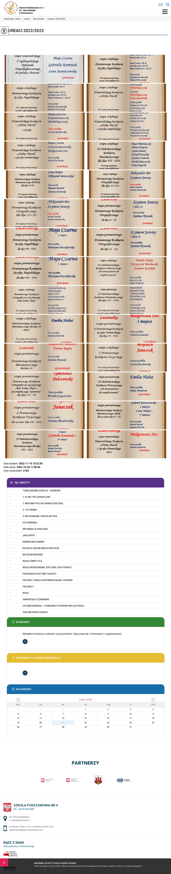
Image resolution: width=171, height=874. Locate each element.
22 (85, 722)
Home (17, 19)
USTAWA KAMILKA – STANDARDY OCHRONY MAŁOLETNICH (53, 606)
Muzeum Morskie (33, 554)
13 (40, 718)
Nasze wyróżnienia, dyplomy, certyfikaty (47, 567)
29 (85, 727)
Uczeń (25, 19)
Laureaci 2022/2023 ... (55, 19)
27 (40, 727)
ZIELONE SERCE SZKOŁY (35, 612)
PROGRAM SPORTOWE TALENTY (39, 574)
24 (130, 722)
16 (108, 718)
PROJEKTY (28, 586)
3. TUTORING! (30, 510)
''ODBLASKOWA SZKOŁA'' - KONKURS (42, 490)
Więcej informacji (25, 641)
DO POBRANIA (30, 522)
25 (153, 722)
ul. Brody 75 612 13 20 (20, 826)
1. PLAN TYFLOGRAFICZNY (36, 497)
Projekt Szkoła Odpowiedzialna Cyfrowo (48, 580)
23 (108, 722)
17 (130, 718)
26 (18, 727)
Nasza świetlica (32, 561)
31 (130, 727)
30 (108, 727)
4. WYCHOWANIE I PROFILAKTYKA (40, 516)
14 (63, 718)
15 (85, 718)
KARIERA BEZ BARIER (33, 542)
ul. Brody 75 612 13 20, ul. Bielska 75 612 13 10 (167, 4)
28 (63, 727)
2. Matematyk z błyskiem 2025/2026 (43, 503)
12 (18, 718)
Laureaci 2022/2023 (23, 30)
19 (18, 722)
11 (153, 714)
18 (153, 718)
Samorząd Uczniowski (36, 599)
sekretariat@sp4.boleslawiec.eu (161, 4)
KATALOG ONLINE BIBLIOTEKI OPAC (41, 548)
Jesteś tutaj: (9, 19)
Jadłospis (29, 535)
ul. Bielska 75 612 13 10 (42, 826)
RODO (26, 593)
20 (40, 722)
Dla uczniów (37, 19)
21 (63, 722)
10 (130, 714)
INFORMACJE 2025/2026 (35, 529)
